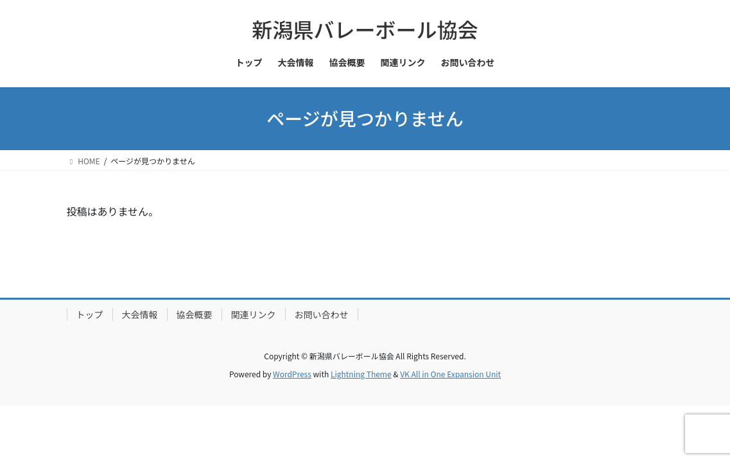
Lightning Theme (361, 373)
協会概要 (195, 314)
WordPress (292, 373)
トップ (89, 314)
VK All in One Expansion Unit (450, 373)
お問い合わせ (322, 314)
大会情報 (140, 314)
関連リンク (253, 314)
